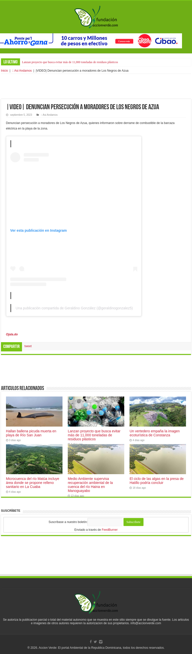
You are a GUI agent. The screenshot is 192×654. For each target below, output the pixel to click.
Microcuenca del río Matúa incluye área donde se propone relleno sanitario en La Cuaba (32, 483)
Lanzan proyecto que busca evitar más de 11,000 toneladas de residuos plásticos (70, 62)
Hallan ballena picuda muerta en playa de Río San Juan (31, 433)
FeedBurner (110, 530)
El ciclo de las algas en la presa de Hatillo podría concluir (157, 481)
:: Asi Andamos (22, 70)
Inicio (4, 70)
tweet (28, 346)
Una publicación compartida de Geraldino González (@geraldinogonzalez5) (74, 308)
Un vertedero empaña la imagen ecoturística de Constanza (155, 433)
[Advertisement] (96, 86)
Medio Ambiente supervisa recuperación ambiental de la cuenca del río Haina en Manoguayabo (90, 485)
